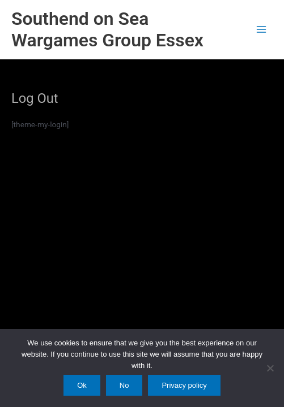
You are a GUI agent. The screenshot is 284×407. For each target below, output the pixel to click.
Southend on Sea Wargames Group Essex (107, 29)
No (124, 385)
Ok (82, 385)
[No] (269, 368)
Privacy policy (184, 385)
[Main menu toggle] (261, 29)
